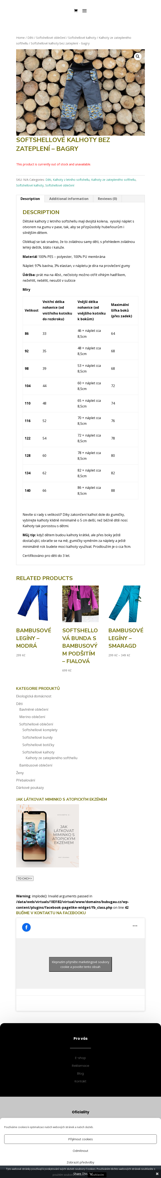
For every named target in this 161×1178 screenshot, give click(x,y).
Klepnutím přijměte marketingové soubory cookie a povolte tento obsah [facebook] (80, 964)
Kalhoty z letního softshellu (71, 180)
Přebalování (25, 780)
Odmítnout (80, 1151)
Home (20, 37)
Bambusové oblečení (35, 765)
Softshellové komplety (39, 730)
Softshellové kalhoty (82, 37)
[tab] (30, 198)
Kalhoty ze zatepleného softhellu (113, 180)
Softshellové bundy (37, 737)
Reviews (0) (107, 198)
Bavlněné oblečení (33, 709)
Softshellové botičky (38, 744)
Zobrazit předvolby (80, 1162)
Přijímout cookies (80, 1139)
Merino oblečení (32, 716)
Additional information (68, 198)
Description (30, 198)
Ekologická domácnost (33, 696)
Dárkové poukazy (30, 787)
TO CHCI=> (25, 878)
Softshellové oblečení (50, 37)
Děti (30, 37)
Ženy (20, 773)
